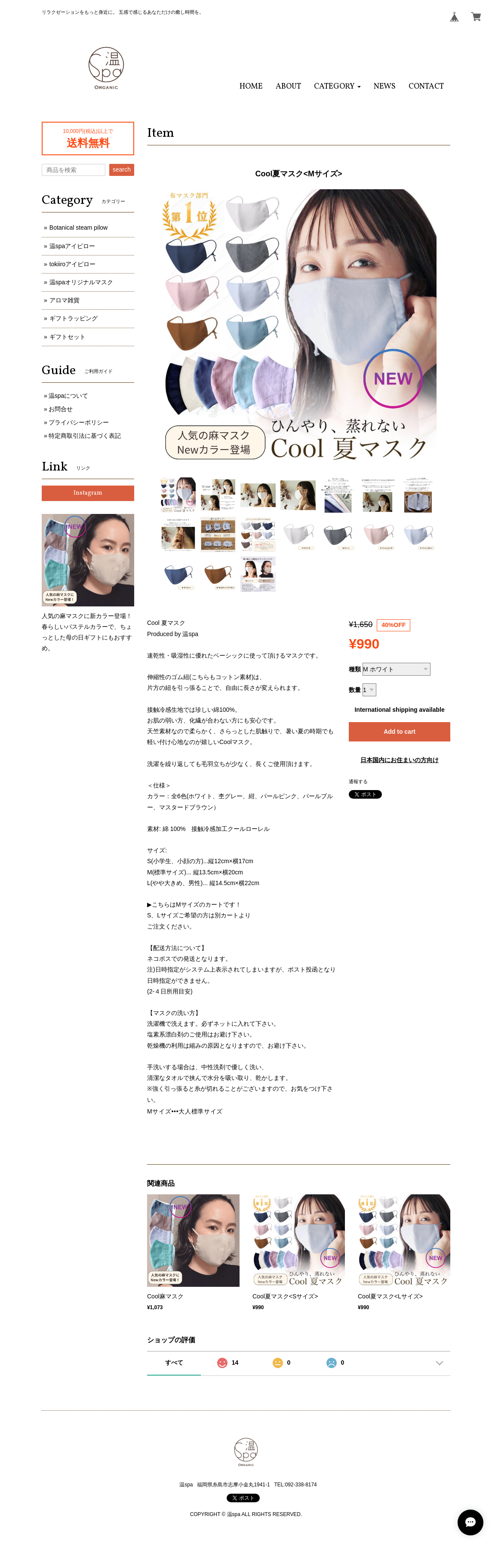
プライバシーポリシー (79, 422)
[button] (337, 87)
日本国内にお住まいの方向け (399, 760)
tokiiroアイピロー (72, 264)
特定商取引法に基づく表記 (85, 435)
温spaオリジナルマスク (81, 282)
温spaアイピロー (72, 246)
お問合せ (61, 409)
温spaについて (69, 395)
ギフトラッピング (73, 318)
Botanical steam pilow (78, 227)
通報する (358, 781)
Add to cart (399, 731)
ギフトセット (67, 336)
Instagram (88, 493)
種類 (355, 669)
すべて (174, 1362)
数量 (355, 689)
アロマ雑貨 (64, 300)
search (122, 169)
